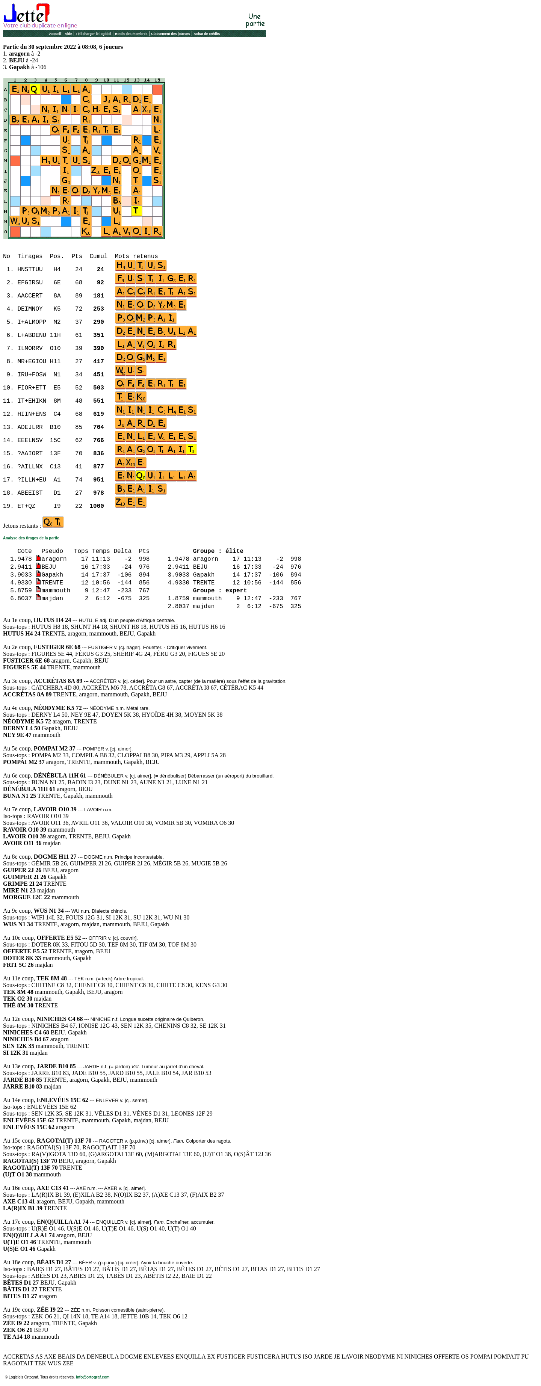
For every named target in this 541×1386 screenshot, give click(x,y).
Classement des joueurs (170, 34)
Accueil (55, 34)
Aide (68, 34)
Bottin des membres (131, 34)
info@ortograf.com (93, 1377)
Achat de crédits (207, 34)
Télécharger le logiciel (94, 34)
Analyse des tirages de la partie (31, 538)
